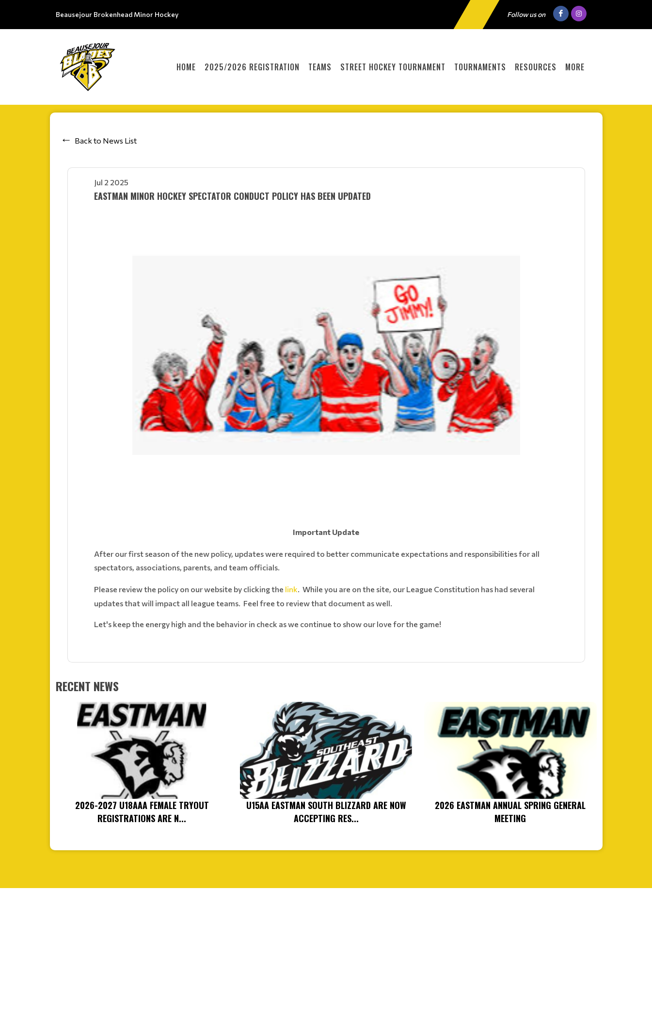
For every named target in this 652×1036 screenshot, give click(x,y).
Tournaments (480, 67)
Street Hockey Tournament (392, 67)
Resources (536, 67)
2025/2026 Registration (252, 67)
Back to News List (106, 140)
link (291, 589)
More (575, 67)
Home (186, 67)
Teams (320, 67)
